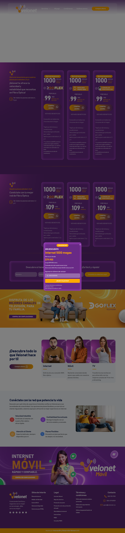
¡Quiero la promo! (62, 281)
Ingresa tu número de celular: (55, 271)
